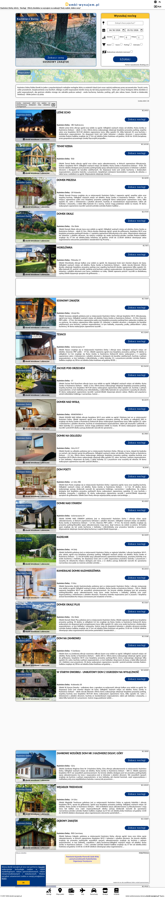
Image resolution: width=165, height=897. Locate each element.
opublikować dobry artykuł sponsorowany (136, 882)
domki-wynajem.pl (82, 5)
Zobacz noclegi (137, 119)
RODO (4, 878)
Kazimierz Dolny (24, 115)
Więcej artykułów (21, 853)
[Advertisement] (82, 726)
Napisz (162, 896)
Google (41, 867)
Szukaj (125, 59)
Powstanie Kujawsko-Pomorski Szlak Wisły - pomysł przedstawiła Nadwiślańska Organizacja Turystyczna (82, 859)
